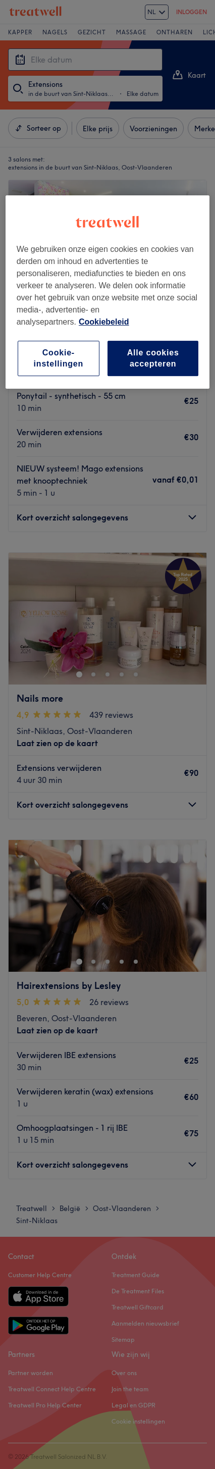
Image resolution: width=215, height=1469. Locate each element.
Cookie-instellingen (59, 358)
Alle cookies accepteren (153, 358)
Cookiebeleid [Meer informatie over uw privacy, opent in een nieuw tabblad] (104, 322)
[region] (108, 292)
